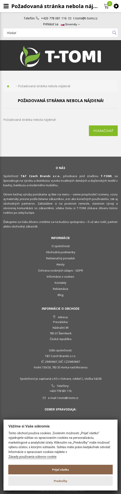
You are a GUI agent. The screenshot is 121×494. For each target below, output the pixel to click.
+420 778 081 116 (54, 18)
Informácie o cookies (60, 277)
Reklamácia (60, 289)
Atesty (60, 264)
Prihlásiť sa (50, 24)
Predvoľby (60, 481)
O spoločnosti (61, 246)
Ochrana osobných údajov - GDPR (60, 270)
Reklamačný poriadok (60, 258)
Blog (60, 295)
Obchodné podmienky (60, 252)
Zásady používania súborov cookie (32, 457)
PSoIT (81, 490)
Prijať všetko (60, 469)
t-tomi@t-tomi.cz (85, 18)
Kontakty (60, 283)
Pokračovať (103, 131)
